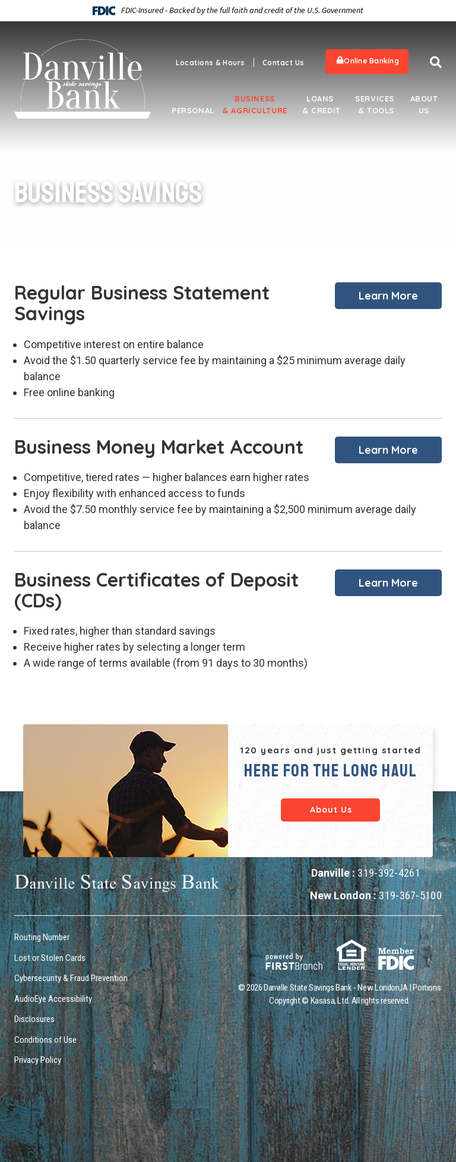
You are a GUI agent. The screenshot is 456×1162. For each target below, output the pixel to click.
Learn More (388, 296)
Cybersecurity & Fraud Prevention (71, 978)
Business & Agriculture (254, 104)
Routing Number (41, 937)
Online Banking (368, 60)
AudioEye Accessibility (53, 999)
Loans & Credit (320, 104)
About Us (424, 104)
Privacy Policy (37, 1060)
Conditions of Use (45, 1039)
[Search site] (436, 62)
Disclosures (34, 1019)
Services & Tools (374, 104)
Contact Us (283, 62)
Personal (189, 110)
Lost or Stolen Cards (50, 958)
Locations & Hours (210, 62)
